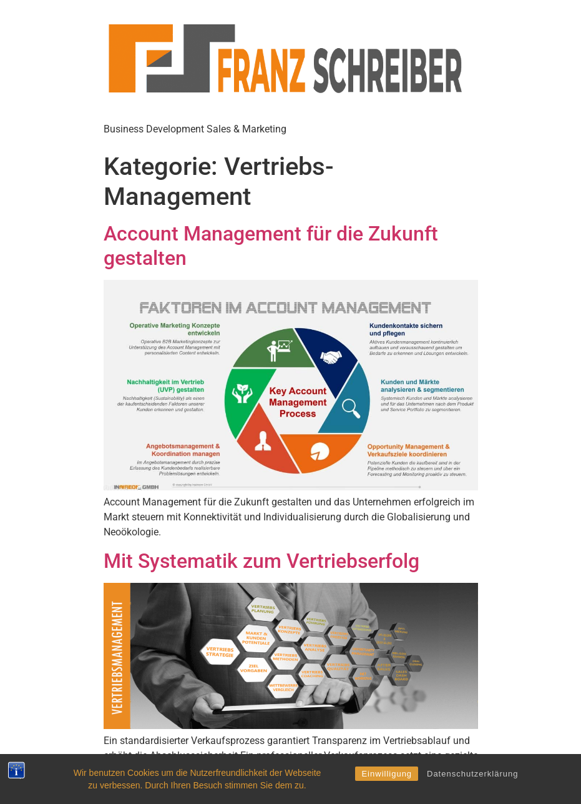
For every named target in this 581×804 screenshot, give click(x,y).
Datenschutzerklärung (472, 773)
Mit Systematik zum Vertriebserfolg (261, 561)
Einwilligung (386, 773)
